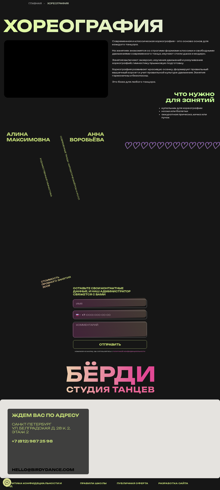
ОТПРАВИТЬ (110, 344)
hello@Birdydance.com (43, 469)
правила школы (93, 483)
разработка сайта (173, 483)
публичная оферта (132, 483)
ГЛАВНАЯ (35, 3)
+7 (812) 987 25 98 (32, 441)
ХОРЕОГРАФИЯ (58, 3)
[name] (110, 303)
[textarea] (110, 329)
